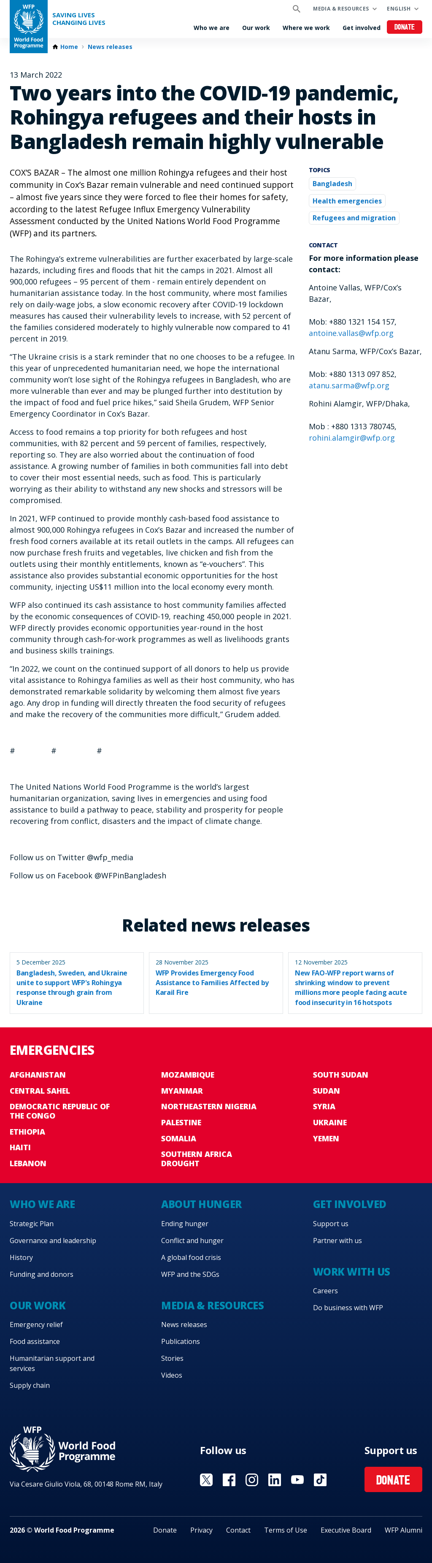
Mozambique (187, 1075)
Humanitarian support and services (52, 1363)
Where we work (306, 28)
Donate (404, 28)
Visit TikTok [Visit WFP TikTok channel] (320, 1480)
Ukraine (330, 1122)
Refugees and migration (354, 217)
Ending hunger (184, 1223)
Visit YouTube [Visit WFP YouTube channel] (297, 1480)
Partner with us (337, 1240)
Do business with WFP (348, 1307)
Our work (256, 28)
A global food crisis (191, 1257)
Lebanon (28, 1163)
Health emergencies (347, 201)
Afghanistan (38, 1075)
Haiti (20, 1147)
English (398, 8)
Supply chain (30, 1385)
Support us (330, 1223)
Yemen (326, 1138)
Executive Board (346, 1530)
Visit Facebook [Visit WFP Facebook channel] (229, 1480)
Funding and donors (41, 1274)
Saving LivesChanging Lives (78, 18)
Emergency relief (36, 1324)
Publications (180, 1341)
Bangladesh (332, 183)
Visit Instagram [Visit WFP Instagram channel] (252, 1480)
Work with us (351, 1272)
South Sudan (340, 1075)
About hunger (201, 1204)
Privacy (201, 1530)
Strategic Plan (32, 1223)
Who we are (212, 28)
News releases (110, 47)
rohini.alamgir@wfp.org (352, 438)
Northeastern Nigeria (208, 1106)
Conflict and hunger (192, 1240)
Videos (171, 1375)
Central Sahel (40, 1091)
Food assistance (35, 1341)
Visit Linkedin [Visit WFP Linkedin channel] (274, 1480)
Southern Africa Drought (196, 1158)
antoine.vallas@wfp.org (351, 333)
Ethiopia (27, 1132)
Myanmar (182, 1091)
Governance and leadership (53, 1240)
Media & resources (341, 8)
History (21, 1257)
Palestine (181, 1122)
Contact (238, 1530)
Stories (172, 1358)
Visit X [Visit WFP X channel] (206, 1480)
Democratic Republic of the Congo (60, 1111)
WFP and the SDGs (190, 1274)
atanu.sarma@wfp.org (349, 385)
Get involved (362, 28)
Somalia (178, 1138)
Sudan (326, 1091)
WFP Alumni (403, 1530)
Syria (324, 1106)
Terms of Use (285, 1530)
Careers (325, 1290)
